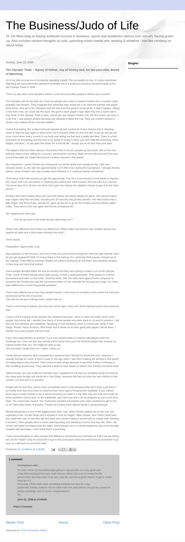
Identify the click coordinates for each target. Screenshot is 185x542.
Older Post (111, 522)
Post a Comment (22, 506)
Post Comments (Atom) (34, 530)
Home (63, 522)
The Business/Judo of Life (72, 25)
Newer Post (15, 522)
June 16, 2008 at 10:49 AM (32, 499)
